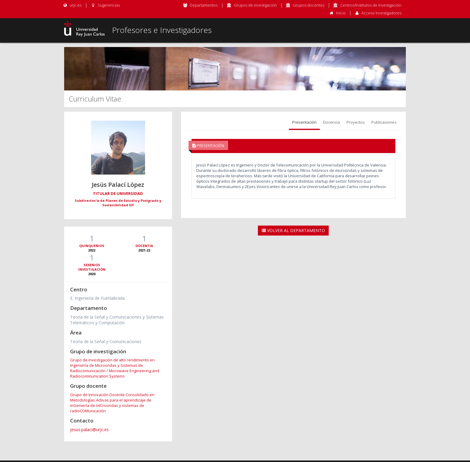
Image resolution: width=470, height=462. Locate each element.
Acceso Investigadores (381, 13)
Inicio (341, 13)
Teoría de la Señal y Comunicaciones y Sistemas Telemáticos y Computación (117, 319)
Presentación (304, 122)
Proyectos (356, 122)
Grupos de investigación (255, 5)
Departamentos (204, 5)
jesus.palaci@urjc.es (89, 429)
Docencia (331, 122)
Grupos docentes (308, 5)
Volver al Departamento (293, 230)
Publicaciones (384, 122)
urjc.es (72, 5)
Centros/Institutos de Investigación (370, 5)
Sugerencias (105, 5)
